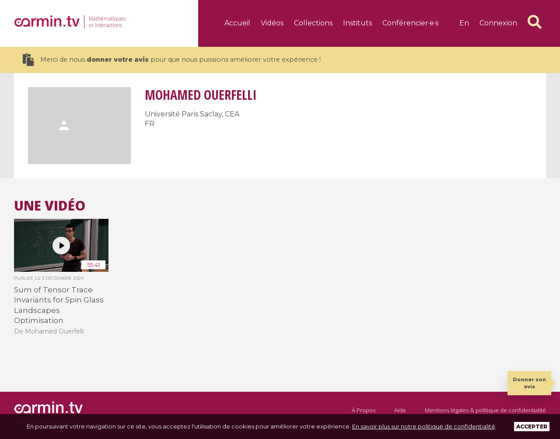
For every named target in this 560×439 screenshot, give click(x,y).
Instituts (357, 23)
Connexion (498, 23)
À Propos (363, 410)
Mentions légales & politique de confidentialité (485, 410)
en (464, 23)
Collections (313, 23)
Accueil (237, 23)
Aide (400, 410)
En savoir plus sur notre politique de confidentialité (423, 426)
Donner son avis (529, 382)
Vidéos (272, 23)
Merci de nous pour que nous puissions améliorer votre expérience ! (172, 59)
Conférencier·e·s (410, 23)
